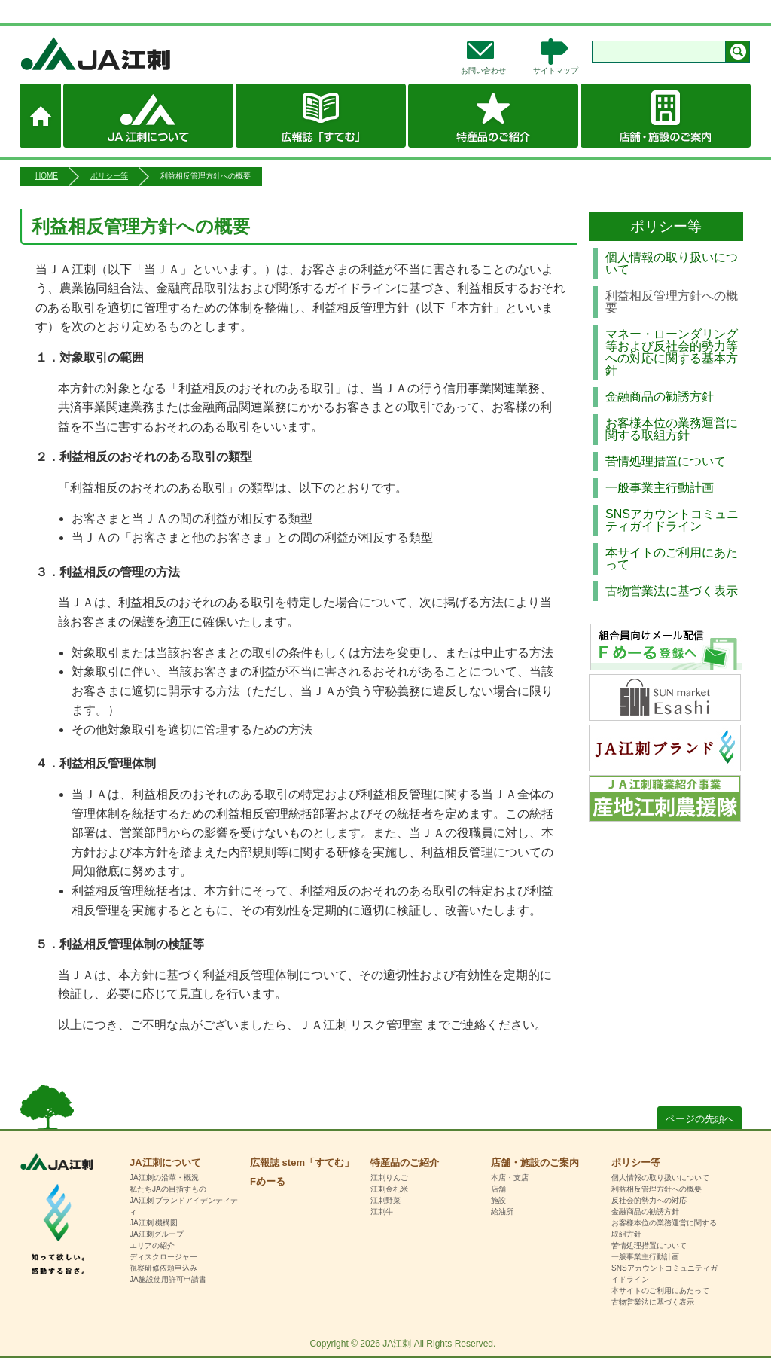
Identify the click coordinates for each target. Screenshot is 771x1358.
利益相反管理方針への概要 (656, 1189)
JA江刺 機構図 (154, 1223)
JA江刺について (148, 116)
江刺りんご (389, 1177)
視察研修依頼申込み (163, 1268)
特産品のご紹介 (493, 116)
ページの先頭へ (700, 1119)
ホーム (40, 116)
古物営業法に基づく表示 (671, 590)
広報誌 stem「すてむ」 (321, 116)
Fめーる (267, 1181)
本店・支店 (510, 1177)
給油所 (502, 1211)
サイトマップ (555, 70)
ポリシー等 (109, 176)
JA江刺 (145, 53)
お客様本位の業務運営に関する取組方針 (671, 429)
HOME (46, 176)
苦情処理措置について (665, 461)
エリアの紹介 (152, 1245)
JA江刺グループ (157, 1234)
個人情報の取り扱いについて (671, 263)
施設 (498, 1200)
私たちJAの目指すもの (168, 1189)
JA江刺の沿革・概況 (164, 1177)
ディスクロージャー (163, 1257)
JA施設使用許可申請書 (168, 1279)
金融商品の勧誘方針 (659, 396)
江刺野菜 (385, 1200)
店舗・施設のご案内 (666, 116)
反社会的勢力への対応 (649, 1200)
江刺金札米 (389, 1189)
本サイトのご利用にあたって (671, 558)
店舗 (498, 1189)
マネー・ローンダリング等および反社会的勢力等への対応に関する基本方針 (671, 352)
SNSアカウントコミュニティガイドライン (672, 520)
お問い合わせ (483, 70)
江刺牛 (381, 1211)
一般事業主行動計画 (659, 487)
